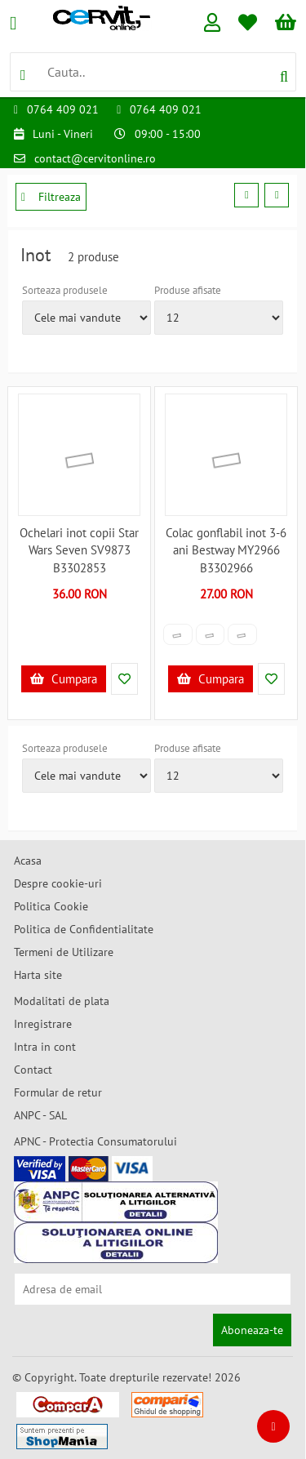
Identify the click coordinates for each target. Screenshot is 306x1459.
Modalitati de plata (61, 1001)
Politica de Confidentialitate (83, 929)
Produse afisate (187, 290)
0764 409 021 (63, 109)
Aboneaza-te (252, 1330)
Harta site (38, 974)
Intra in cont (45, 1046)
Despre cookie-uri (58, 883)
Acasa (28, 860)
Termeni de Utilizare (63, 952)
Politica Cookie (51, 906)
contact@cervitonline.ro (95, 158)
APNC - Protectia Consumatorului (95, 1141)
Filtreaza (51, 196)
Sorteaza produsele (65, 290)
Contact (33, 1069)
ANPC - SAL (40, 1115)
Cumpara (63, 679)
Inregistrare (43, 1023)
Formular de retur (58, 1092)
